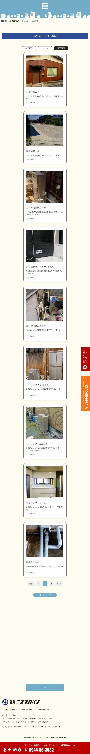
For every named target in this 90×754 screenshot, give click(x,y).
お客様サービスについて (11, 718)
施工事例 (35, 21)
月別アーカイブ (45, 595)
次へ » (59, 584)
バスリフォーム (8, 722)
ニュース (45, 48)
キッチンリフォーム (45, 718)
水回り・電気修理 (29, 718)
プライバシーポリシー (31, 727)
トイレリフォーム (23, 722)
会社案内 (12, 715)
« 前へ (31, 584)
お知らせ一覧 (7, 727)
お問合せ (56, 727)
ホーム (5, 715)
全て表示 (29, 48)
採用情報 (17, 727)
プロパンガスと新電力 (39, 722)
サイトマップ (46, 727)
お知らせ (25, 21)
